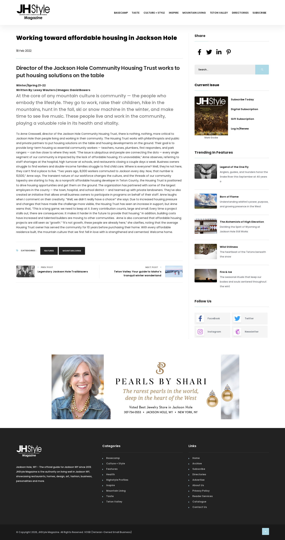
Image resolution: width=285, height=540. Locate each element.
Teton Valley (213, 13)
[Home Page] (33, 7)
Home (196, 458)
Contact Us (199, 507)
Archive (197, 463)
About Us (198, 485)
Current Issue (207, 84)
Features (49, 250)
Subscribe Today (242, 99)
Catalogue (199, 501)
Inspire (164, 13)
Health (110, 474)
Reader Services (202, 496)
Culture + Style (141, 13)
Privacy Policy (201, 490)
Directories (237, 13)
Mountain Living (186, 13)
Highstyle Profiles (117, 479)
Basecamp (103, 13)
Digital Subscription (244, 109)
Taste (120, 13)
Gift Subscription (242, 119)
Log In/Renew (240, 128)
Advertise (198, 479)
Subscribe (258, 13)
